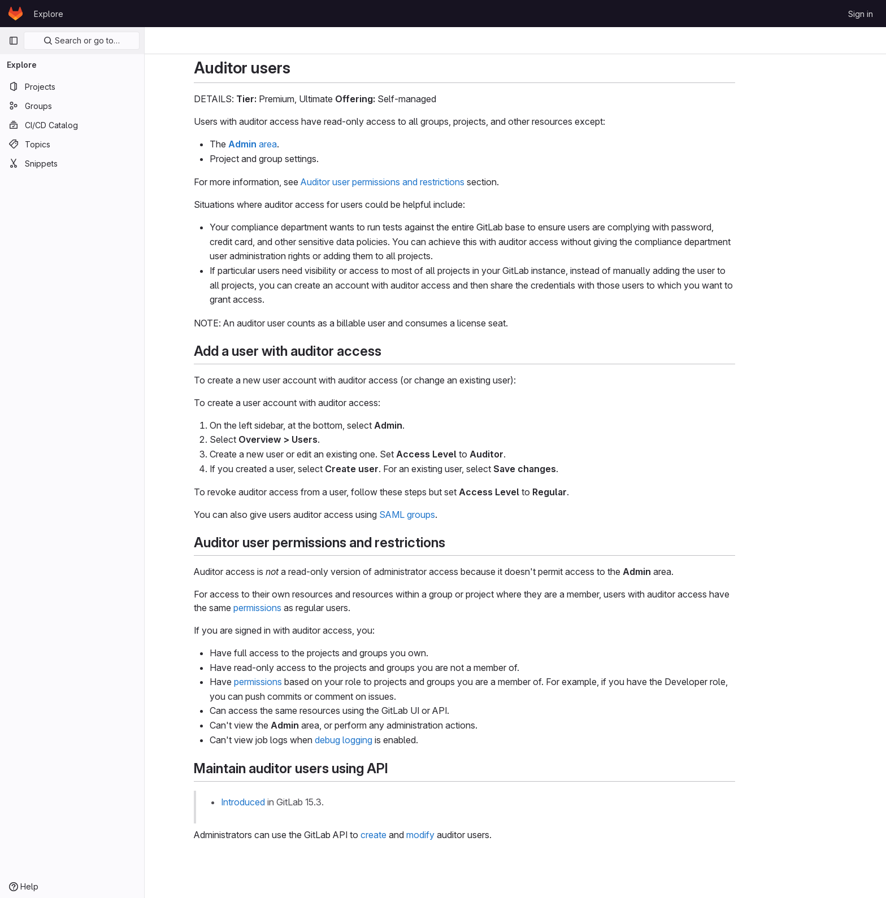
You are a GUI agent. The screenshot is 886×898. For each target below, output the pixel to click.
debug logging (394, 740)
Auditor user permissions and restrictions (433, 182)
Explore (48, 14)
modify (471, 834)
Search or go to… (82, 40)
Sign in (860, 14)
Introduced (294, 802)
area (303, 144)
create (424, 834)
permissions (308, 607)
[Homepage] (15, 14)
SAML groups (458, 514)
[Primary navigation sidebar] (14, 41)
